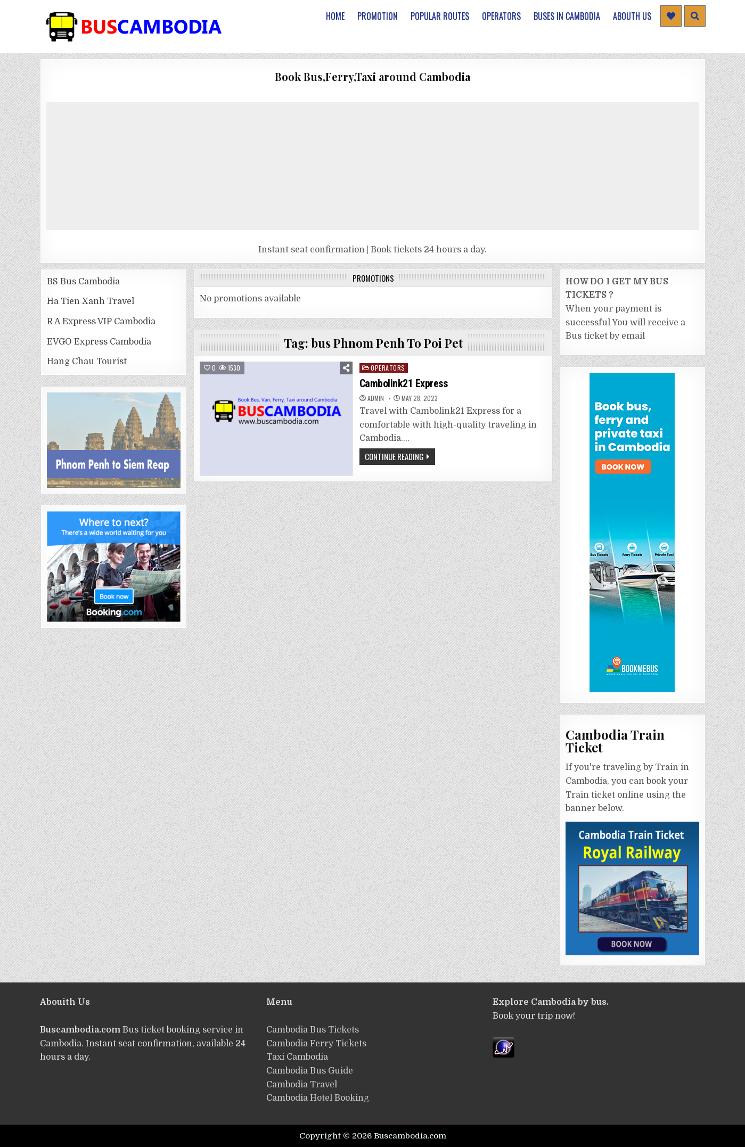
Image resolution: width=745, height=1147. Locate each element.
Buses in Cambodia (567, 16)
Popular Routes (440, 16)
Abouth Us (632, 16)
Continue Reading (394, 456)
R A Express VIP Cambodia (101, 321)
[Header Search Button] (695, 16)
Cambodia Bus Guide (309, 1071)
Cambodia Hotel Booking (317, 1098)
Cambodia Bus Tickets (312, 1030)
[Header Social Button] (671, 16)
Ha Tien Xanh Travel (90, 301)
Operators (501, 16)
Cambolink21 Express (403, 383)
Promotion (377, 16)
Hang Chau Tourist (87, 361)
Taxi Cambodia (297, 1057)
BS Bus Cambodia (83, 281)
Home (335, 16)
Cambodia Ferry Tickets (316, 1043)
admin (375, 398)
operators (388, 367)
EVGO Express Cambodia (99, 342)
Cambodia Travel (301, 1084)
